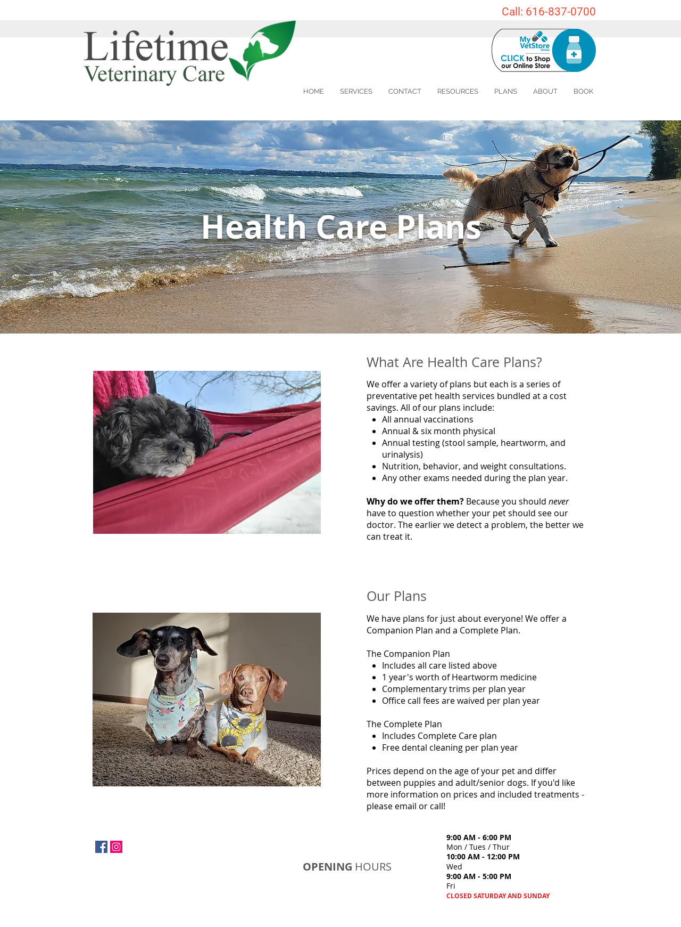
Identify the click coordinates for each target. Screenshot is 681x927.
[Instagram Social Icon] (116, 847)
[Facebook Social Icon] (101, 847)
